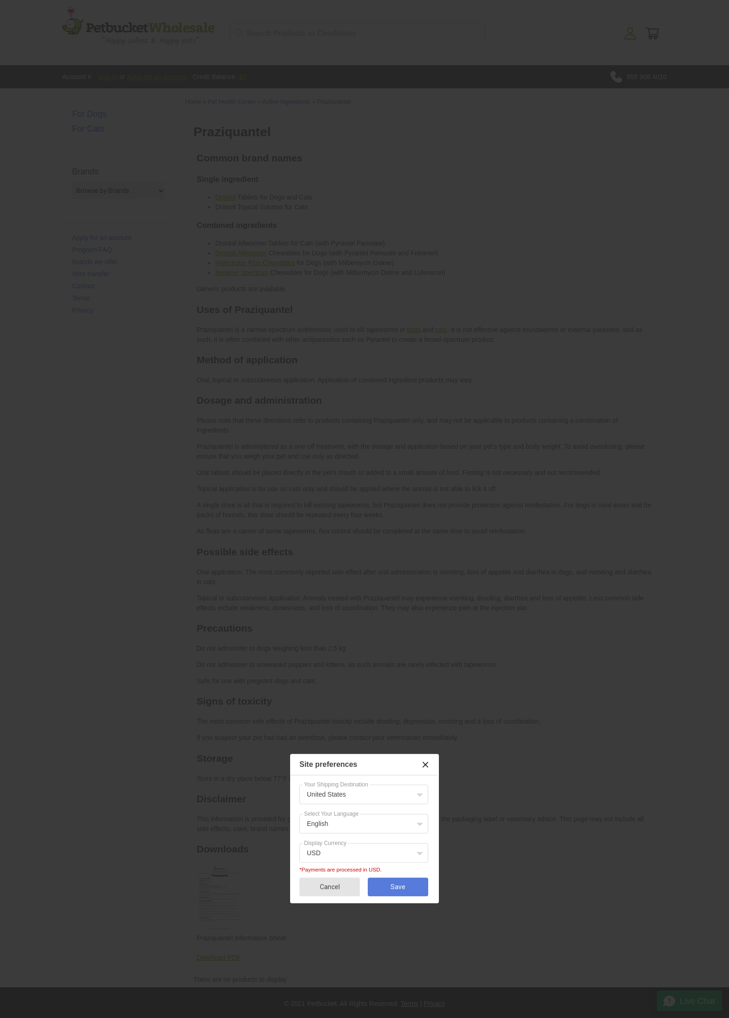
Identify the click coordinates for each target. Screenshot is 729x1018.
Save (398, 887)
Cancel (330, 887)
